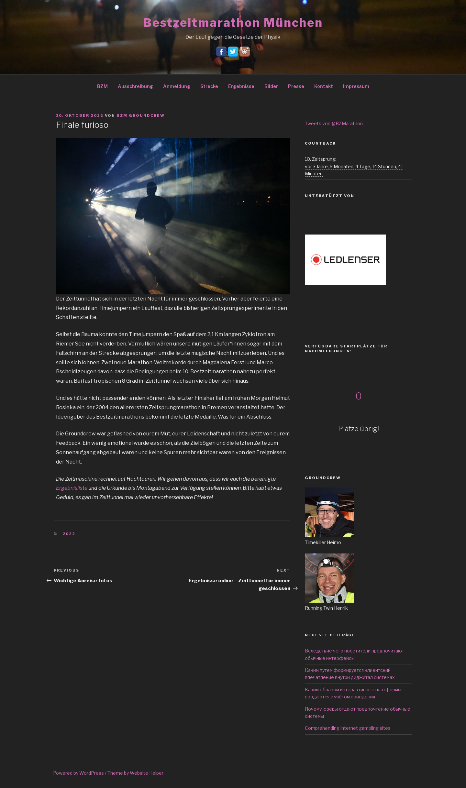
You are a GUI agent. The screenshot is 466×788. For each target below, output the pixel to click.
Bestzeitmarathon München (233, 23)
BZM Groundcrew (140, 115)
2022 (69, 533)
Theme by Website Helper (135, 773)
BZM (102, 86)
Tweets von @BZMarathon (334, 123)
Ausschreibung (135, 86)
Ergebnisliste (71, 488)
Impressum (356, 86)
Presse (296, 86)
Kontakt (323, 86)
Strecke (209, 86)
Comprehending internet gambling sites (348, 728)
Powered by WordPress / (80, 773)
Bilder (271, 86)
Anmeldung (176, 86)
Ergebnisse (241, 86)
